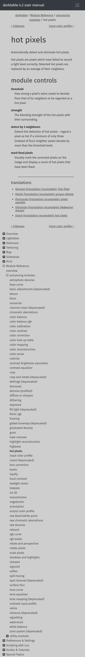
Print (9, 261)
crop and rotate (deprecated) (28, 377)
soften (14, 571)
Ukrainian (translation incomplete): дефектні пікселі (44, 209)
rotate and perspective (24, 543)
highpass (15, 446)
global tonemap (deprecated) (28, 423)
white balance (18, 626)
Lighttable (12, 238)
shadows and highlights (25, 557)
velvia (13, 608)
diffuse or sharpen (21, 395)
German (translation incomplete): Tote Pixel (42, 189)
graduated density (21, 428)
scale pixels (17, 553)
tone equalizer (19, 594)
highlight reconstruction (25, 441)
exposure (15, 404)
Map (9, 252)
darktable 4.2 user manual (23, 5)
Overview (12, 233)
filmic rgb (16, 414)
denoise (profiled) (21, 391)
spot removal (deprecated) (26, 580)
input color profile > (61, 26)
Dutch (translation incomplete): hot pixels (41, 215)
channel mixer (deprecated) (27, 307)
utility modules (19, 636)
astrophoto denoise (22, 280)
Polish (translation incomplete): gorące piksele (44, 194)
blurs (13, 298)
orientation (17, 506)
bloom (14, 294)
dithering (15, 400)
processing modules (22, 275)
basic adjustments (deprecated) (30, 289)
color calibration (20, 326)
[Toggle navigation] (77, 5)
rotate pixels (17, 548)
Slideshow (12, 257)
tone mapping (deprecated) (27, 599)
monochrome (18, 497)
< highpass (18, 26)
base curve (16, 284)
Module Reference (41, 15)
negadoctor (17, 502)
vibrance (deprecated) (23, 613)
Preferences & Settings (20, 640)
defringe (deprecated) (23, 381)
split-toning (17, 576)
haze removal (18, 437)
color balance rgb (21, 321)
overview (12, 270)
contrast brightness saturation (29, 363)
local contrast (18, 478)
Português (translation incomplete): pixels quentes (41, 201)
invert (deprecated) (22, 460)
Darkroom (12, 243)
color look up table (22, 340)
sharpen (15, 562)
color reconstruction (22, 349)
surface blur (17, 585)
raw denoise (17, 525)
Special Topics (15, 654)
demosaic (16, 386)
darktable (21, 15)
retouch (14, 529)
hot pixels (16, 451)
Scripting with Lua (17, 645)
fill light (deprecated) (23, 409)
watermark (16, 622)
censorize (16, 303)
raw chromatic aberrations (26, 520)
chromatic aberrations (24, 312)
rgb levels (16, 539)
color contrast (18, 331)
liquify (14, 474)
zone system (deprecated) (26, 631)
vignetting (16, 617)
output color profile (22, 511)
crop (12, 372)
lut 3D (13, 492)
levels (13, 469)
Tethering (12, 247)
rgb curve (16, 534)
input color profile (21, 455)
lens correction (19, 465)
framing (14, 418)
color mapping (19, 344)
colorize (15, 358)
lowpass (15, 488)
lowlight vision (19, 483)
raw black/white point (24, 516)
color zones (17, 354)
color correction (20, 335)
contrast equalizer (21, 367)
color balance (18, 317)
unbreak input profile (23, 603)
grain (13, 432)
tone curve (16, 589)
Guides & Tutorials (17, 650)
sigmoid (15, 566)
